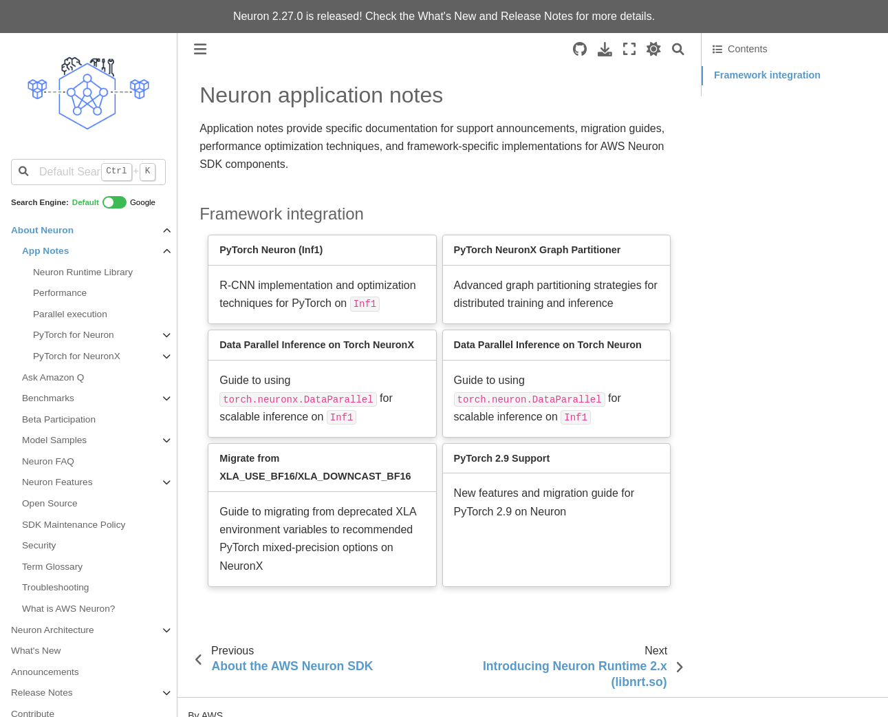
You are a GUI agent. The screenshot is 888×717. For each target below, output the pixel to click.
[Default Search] (88, 172)
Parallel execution (70, 314)
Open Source (49, 503)
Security (39, 545)
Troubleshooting (55, 587)
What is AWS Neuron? (68, 608)
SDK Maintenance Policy (73, 525)
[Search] (678, 49)
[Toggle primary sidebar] (200, 49)
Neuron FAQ (48, 461)
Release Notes (537, 16)
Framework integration (767, 75)
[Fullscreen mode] (629, 49)
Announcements (45, 672)
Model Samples (54, 440)
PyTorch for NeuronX (76, 356)
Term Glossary (52, 566)
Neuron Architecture (52, 630)
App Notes (45, 251)
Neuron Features (57, 482)
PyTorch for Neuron (73, 335)
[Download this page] (605, 49)
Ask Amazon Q (53, 377)
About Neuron (42, 230)
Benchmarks (48, 398)
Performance (60, 293)
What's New (447, 16)
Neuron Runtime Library (83, 272)
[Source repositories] (579, 49)
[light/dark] (654, 49)
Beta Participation (59, 419)
